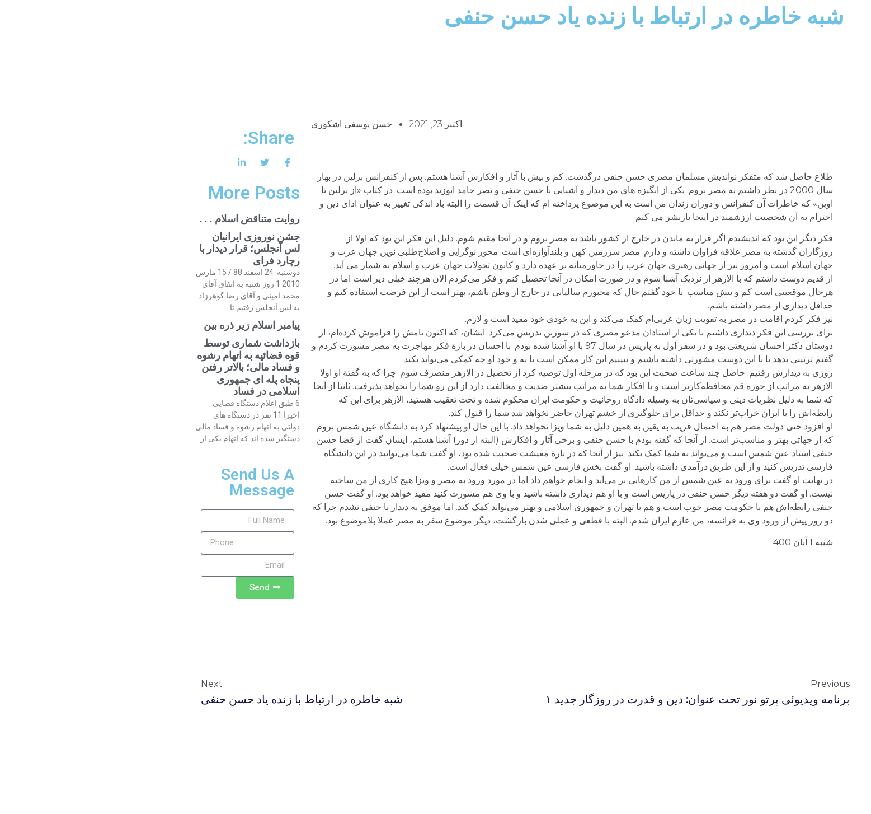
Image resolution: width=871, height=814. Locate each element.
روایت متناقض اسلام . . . (160, 218)
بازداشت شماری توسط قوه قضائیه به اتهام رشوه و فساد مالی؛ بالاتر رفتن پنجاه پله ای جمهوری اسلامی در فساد (158, 367)
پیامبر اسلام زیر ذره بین (162, 325)
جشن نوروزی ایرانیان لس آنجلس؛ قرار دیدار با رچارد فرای (160, 248)
